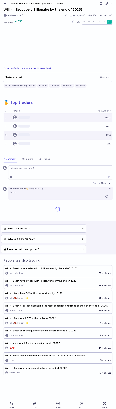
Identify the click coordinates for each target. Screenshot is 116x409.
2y (42, 188)
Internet (43, 85)
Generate (104, 77)
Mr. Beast (80, 85)
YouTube (54, 85)
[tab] (10, 159)
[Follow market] (101, 3)
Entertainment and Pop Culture (20, 85)
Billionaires (67, 85)
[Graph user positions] (78, 21)
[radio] (84, 22)
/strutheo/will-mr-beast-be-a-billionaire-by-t (27, 68)
